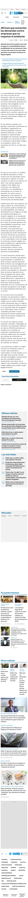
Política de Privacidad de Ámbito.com (13, 883)
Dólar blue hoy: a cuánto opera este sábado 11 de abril (12, 433)
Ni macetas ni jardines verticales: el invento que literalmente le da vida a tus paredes (14, 59)
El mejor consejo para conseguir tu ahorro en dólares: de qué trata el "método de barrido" (13, 765)
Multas (3, 889)
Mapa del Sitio (11, 881)
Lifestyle (22, 867)
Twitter (2, 853)
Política (23, 862)
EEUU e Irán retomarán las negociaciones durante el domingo (15, 484)
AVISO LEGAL (5, 886)
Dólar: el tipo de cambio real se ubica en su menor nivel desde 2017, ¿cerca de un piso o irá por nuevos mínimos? (14, 753)
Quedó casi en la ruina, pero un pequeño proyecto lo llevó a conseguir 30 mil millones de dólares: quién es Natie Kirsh (17, 163)
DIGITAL (6, 895)
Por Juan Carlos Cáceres (6, 757)
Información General (8, 875)
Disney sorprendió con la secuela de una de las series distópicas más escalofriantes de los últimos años (14, 426)
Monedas (3, 515)
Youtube (17, 853)
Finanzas (14, 862)
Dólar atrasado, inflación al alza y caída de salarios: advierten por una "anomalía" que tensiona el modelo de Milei (13, 791)
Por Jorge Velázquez (6, 624)
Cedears (24, 515)
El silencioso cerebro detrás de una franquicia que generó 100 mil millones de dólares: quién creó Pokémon (17, 156)
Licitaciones (13, 889)
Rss (2, 881)
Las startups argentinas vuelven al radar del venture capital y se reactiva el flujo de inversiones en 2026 (21, 614)
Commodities (17, 515)
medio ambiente (17, 22)
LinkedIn (13, 854)
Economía (16, 17)
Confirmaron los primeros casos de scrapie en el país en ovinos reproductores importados (14, 446)
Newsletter (23, 854)
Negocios (4, 867)
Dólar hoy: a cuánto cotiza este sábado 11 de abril (12, 439)
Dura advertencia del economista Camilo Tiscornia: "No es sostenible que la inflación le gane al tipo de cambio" (13, 719)
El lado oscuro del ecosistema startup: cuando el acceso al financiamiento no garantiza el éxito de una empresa (7, 614)
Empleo (23, 9)
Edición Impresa (6, 873)
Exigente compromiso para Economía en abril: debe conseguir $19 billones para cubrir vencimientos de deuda (15, 465)
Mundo (13, 870)
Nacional (4, 870)
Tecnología (18, 878)
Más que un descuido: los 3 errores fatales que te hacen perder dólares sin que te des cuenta (23, 683)
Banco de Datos (6, 865)
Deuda (17, 9)
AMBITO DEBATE (22, 895)
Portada (4, 859)
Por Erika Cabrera (5, 797)
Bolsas (10, 515)
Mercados (18, 865)
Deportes (22, 870)
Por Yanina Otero (14, 647)
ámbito (3, 22)
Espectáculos (6, 878)
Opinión (13, 867)
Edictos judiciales (18, 886)
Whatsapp (21, 854)
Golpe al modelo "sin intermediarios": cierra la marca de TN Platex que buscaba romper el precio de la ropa (19, 642)
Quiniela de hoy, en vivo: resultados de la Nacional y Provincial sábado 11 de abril (11, 418)
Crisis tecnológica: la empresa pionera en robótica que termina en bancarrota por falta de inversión (14, 65)
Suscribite (19, 379)
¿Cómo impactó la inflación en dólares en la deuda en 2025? (11, 728)
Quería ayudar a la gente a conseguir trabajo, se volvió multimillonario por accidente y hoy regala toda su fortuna (18, 632)
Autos (21, 875)
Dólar (12, 9)
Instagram (9, 854)
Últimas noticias (15, 859)
